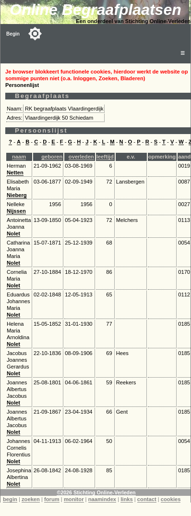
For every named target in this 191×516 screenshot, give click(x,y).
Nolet (13, 233)
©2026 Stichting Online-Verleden (96, 492)
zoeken (31, 499)
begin (10, 499)
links (126, 499)
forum (52, 499)
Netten (15, 172)
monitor (74, 499)
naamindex (102, 499)
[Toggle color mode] (35, 33)
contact (146, 499)
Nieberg (17, 195)
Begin (13, 34)
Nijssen (16, 211)
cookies (171, 499)
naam (19, 157)
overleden (81, 157)
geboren (51, 157)
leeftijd (105, 157)
